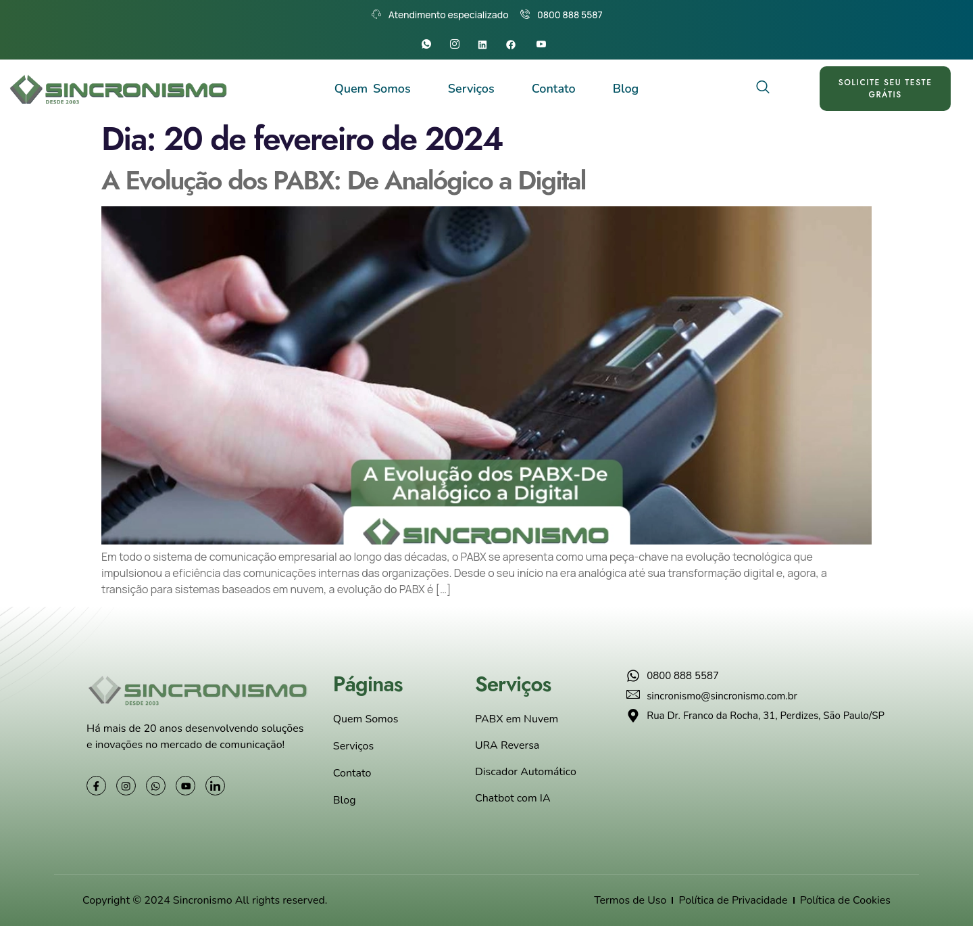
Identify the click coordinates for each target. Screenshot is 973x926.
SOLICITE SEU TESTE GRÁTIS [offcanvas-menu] (886, 88)
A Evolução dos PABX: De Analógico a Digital (343, 180)
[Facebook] (515, 44)
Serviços (471, 88)
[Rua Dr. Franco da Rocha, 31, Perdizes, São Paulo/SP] (758, 791)
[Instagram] (458, 45)
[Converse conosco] (936, 917)
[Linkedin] (487, 44)
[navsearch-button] (763, 88)
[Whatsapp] (429, 45)
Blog (626, 88)
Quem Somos (372, 88)
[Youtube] (544, 45)
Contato (554, 88)
